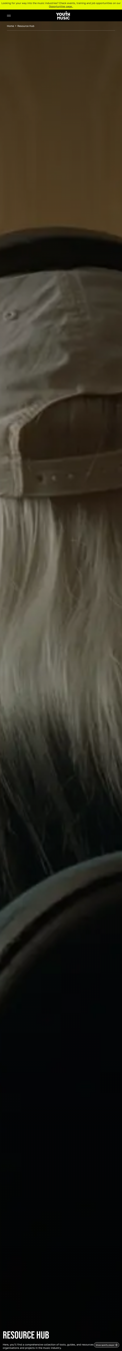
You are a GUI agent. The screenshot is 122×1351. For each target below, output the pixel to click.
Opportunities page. (61, 6)
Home (10, 25)
